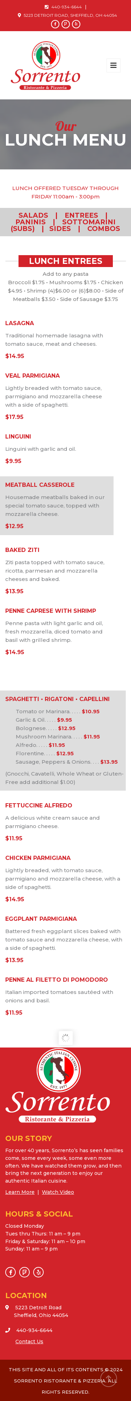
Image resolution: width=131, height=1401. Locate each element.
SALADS (34, 215)
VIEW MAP (29, 1322)
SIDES (60, 229)
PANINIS (30, 222)
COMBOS (103, 229)
